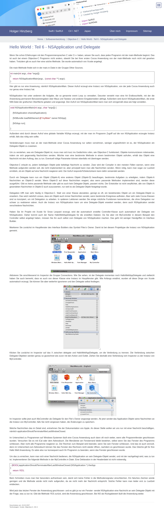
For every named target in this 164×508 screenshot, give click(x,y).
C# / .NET (74, 31)
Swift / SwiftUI (56, 31)
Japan (87, 31)
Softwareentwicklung (55, 39)
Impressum (132, 31)
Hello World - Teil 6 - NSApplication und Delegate (104, 39)
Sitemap (147, 31)
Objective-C (73, 39)
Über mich (115, 31)
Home (40, 39)
